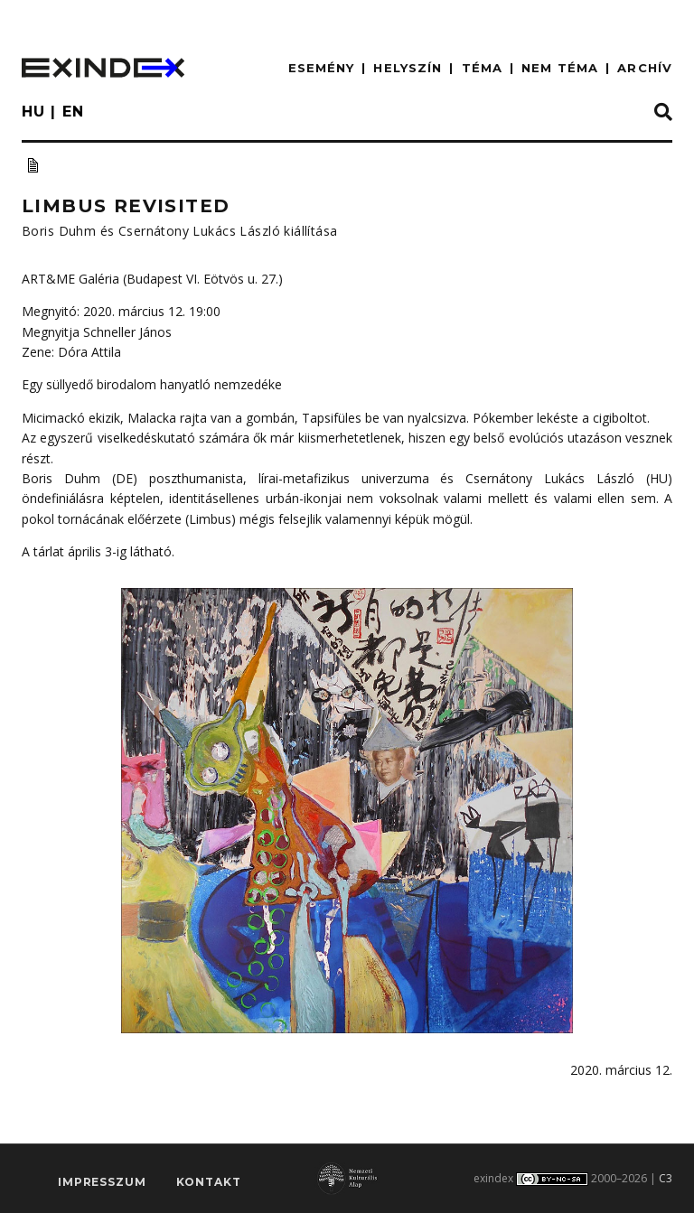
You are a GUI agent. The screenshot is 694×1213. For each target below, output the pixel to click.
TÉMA (482, 68)
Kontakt (208, 1182)
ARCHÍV (644, 68)
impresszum (101, 1182)
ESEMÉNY (321, 68)
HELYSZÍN (407, 68)
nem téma (559, 68)
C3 (665, 1178)
